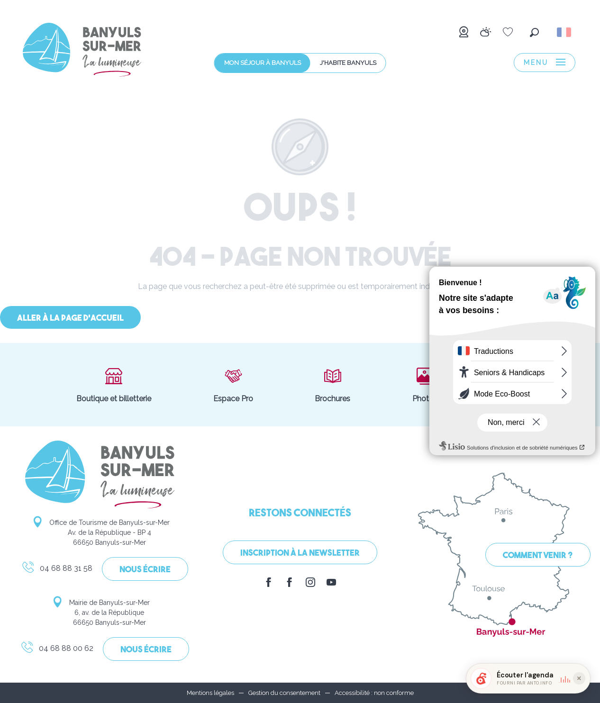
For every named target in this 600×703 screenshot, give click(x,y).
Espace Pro (233, 385)
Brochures (332, 385)
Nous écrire (145, 570)
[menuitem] (82, 51)
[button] (534, 32)
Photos (424, 385)
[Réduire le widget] (579, 678)
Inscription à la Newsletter (300, 553)
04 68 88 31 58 (56, 570)
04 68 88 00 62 (56, 650)
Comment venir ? (538, 555)
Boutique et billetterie (113, 385)
